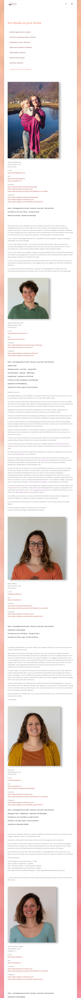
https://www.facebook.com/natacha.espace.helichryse (25, 345)
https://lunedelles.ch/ (14, 181)
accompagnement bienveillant (40, 490)
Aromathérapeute (13, 373)
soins (26, 485)
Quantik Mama (20, 454)
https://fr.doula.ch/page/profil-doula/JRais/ (21, 788)
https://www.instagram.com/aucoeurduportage (23, 197)
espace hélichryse (15, 488)
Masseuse (22, 373)
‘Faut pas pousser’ (43, 460)
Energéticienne (12, 376)
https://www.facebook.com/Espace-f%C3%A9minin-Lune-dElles (28, 608)
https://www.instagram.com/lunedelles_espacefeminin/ (25, 805)
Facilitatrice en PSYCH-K (25, 376)
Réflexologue (30, 373)
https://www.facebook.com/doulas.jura (20, 189)
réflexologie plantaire (22, 492)
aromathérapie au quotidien (38, 482)
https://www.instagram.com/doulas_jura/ (21, 199)
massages (33, 485)
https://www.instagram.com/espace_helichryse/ (23, 353)
